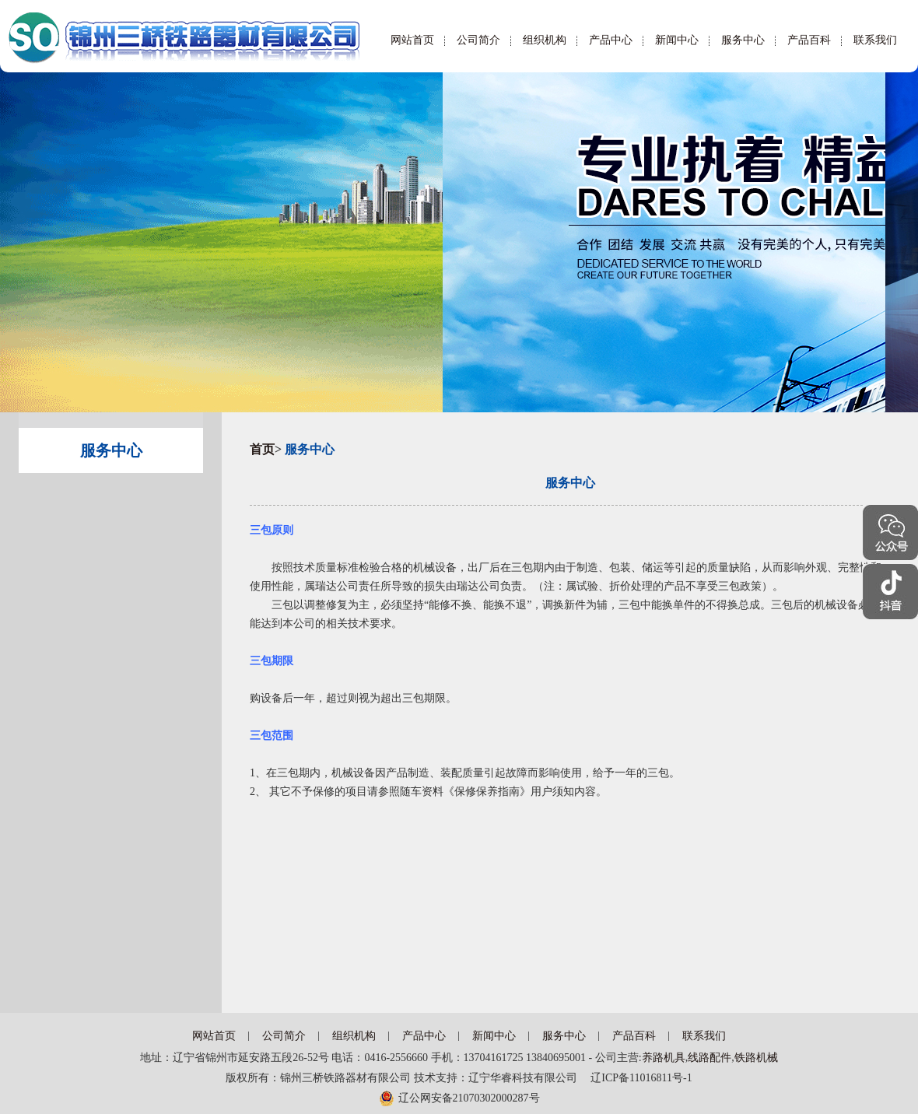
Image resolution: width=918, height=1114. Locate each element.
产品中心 (610, 40)
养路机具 (663, 1057)
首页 (262, 449)
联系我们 (875, 40)
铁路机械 (756, 1057)
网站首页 (412, 40)
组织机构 (544, 40)
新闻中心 (677, 40)
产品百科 (809, 40)
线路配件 (709, 1057)
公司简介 (478, 40)
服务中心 (743, 40)
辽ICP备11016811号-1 (636, 1078)
